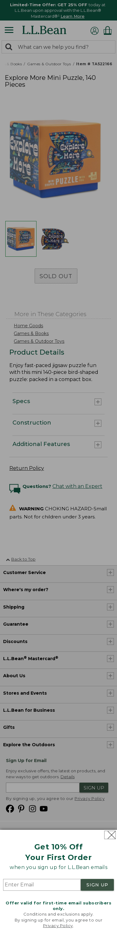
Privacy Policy (58, 925)
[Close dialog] (110, 835)
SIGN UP (97, 885)
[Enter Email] (42, 885)
